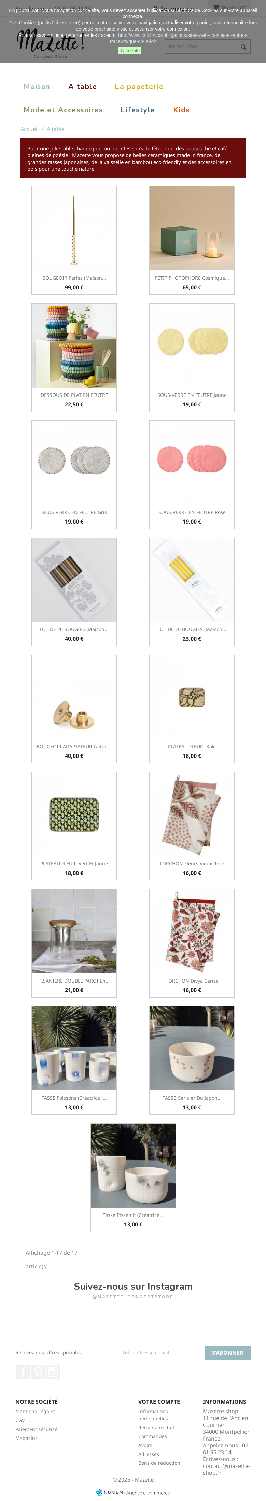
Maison (37, 87)
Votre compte (159, 1401)
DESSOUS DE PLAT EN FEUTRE (74, 395)
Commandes (152, 1436)
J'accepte (130, 50)
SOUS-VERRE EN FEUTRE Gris (74, 512)
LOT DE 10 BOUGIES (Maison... (191, 629)
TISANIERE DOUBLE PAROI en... (74, 980)
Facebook (23, 1372)
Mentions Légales (35, 1411)
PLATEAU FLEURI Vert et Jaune (74, 863)
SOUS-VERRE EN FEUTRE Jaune (192, 395)
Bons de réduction (159, 1463)
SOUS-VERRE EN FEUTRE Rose (192, 512)
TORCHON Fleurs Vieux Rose (191, 863)
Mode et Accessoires (63, 110)
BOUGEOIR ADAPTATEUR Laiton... (74, 746)
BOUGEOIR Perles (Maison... (74, 278)
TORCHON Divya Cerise (192, 980)
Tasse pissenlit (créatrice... (133, 1215)
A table (82, 87)
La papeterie (139, 87)
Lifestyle (138, 110)
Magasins (26, 1438)
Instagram (53, 1372)
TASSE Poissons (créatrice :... (74, 1098)
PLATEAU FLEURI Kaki (192, 746)
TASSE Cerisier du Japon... (192, 1098)
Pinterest (38, 1372)
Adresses (148, 1454)
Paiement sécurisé (36, 1429)
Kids (181, 110)
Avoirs (145, 1445)
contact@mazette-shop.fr (226, 1469)
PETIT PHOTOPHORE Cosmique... (192, 278)
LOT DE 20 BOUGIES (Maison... (74, 629)
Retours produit (156, 1427)
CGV (20, 1420)
